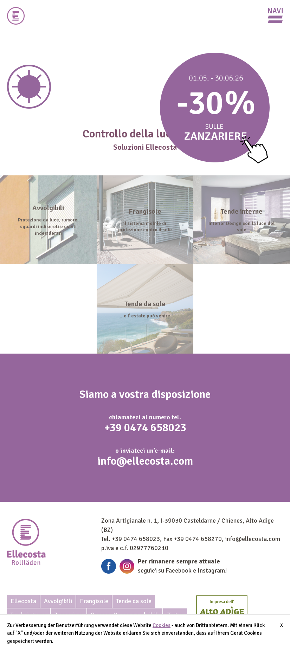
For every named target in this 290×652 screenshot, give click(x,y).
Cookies (161, 625)
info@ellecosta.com (145, 461)
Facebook (179, 570)
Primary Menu (275, 15)
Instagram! (212, 570)
